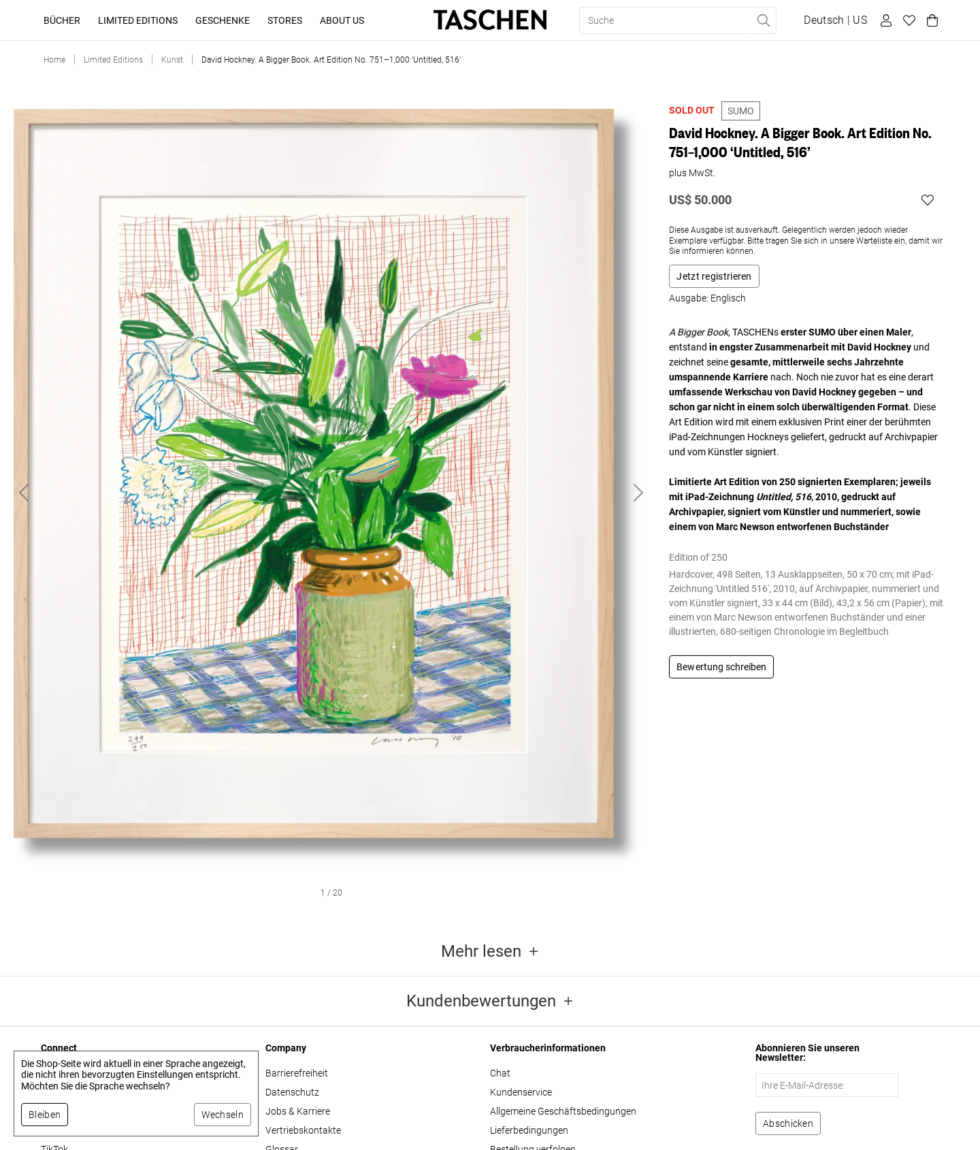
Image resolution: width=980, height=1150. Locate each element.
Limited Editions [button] (138, 20)
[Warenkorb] (930, 20)
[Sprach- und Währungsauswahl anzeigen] (835, 20)
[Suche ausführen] (763, 20)
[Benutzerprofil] (884, 20)
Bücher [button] (62, 20)
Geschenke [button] (222, 20)
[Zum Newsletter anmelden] (788, 1123)
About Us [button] (342, 20)
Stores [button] (284, 20)
